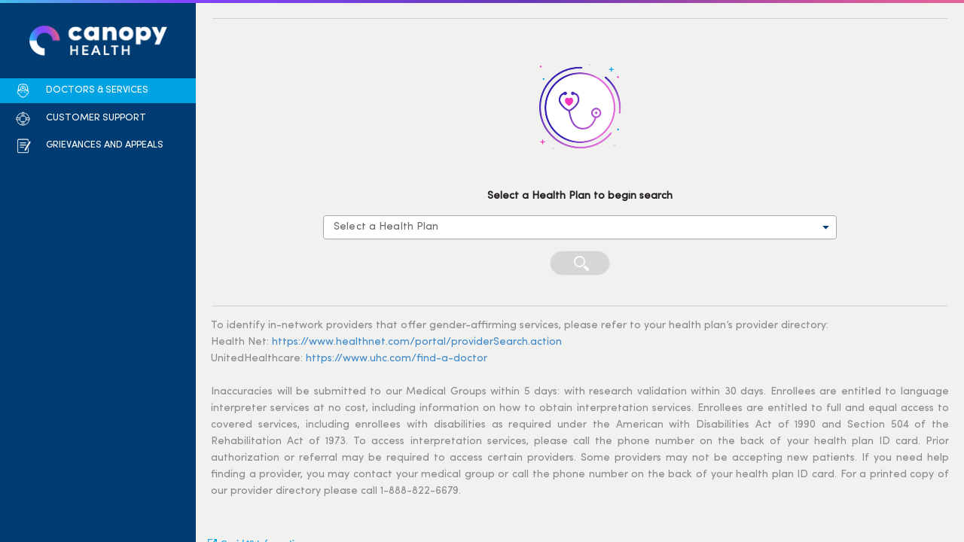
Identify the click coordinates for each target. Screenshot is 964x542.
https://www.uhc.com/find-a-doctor (396, 358)
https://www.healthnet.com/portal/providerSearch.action (417, 342)
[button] (81, 91)
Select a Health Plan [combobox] (386, 227)
